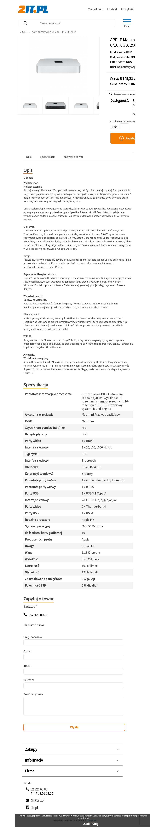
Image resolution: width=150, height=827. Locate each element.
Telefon (28, 680)
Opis (28, 157)
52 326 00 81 (39, 615)
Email (26, 665)
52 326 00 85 (39, 789)
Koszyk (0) (127, 9)
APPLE (128, 52)
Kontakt (112, 9)
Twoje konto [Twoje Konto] (96, 9)
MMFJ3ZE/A (69, 32)
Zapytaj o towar (73, 157)
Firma (26, 651)
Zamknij (90, 823)
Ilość (114, 126)
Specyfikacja (47, 157)
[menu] (127, 23)
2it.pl (23, 32)
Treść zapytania (33, 694)
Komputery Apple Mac (45, 32)
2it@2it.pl (38, 800)
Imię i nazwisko (32, 637)
